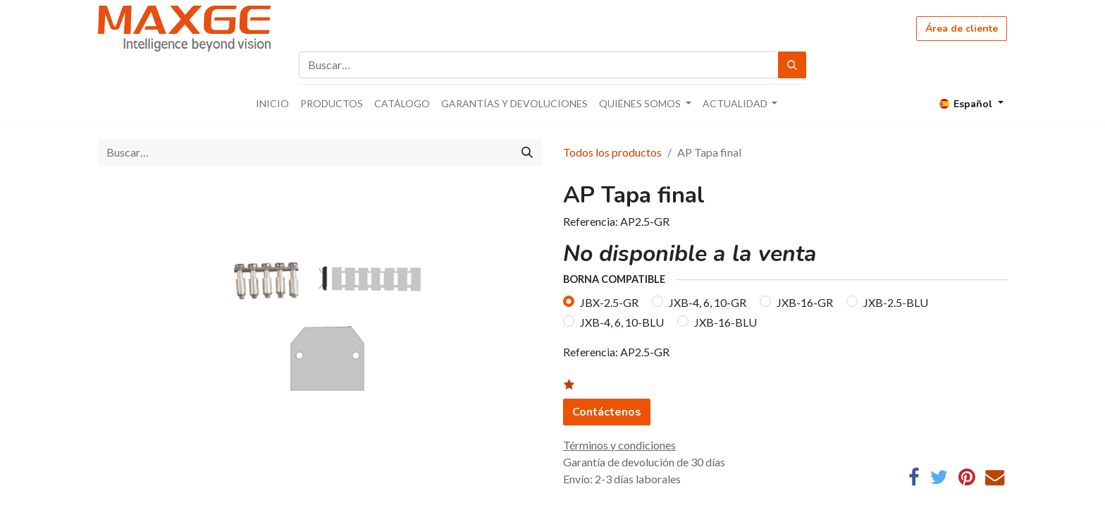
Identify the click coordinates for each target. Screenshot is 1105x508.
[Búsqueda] (792, 65)
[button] (577, 385)
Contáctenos (606, 412)
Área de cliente (961, 28)
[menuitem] (272, 103)
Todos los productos (612, 152)
